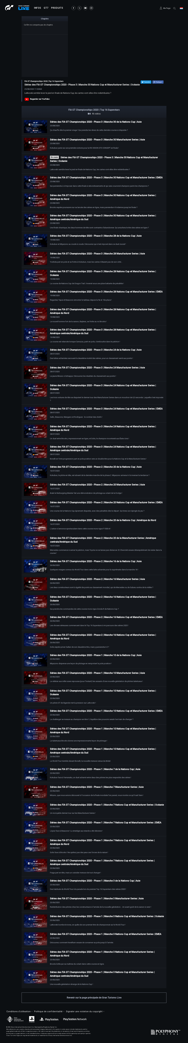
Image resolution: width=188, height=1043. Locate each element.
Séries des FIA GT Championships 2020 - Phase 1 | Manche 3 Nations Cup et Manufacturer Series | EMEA (105, 934)
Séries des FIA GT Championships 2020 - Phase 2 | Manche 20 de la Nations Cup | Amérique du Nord (103, 520)
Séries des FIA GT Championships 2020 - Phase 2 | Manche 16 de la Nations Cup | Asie (96, 561)
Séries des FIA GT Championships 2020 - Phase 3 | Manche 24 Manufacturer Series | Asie (97, 367)
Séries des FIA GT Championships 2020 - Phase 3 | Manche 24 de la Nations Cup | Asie (96, 349)
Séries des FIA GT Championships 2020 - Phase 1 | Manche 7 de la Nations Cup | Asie (95, 769)
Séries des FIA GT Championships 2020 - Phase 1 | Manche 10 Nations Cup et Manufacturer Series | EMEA (106, 711)
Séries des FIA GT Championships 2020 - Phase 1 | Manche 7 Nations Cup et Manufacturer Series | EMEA (105, 822)
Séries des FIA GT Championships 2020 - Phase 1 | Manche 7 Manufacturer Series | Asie (97, 787)
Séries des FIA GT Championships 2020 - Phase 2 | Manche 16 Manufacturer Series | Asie (97, 579)
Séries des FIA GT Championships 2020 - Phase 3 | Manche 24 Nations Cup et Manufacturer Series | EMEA (106, 408)
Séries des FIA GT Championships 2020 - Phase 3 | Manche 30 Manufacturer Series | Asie (97, 139)
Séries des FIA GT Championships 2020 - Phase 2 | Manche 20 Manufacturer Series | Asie (97, 484)
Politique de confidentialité (48, 1011)
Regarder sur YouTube (40, 99)
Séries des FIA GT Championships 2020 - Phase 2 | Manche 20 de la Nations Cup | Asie (96, 467)
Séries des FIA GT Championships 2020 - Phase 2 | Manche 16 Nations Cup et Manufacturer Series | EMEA (106, 617)
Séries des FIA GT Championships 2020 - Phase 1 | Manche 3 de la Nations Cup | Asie (95, 880)
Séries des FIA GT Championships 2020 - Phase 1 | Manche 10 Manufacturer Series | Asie (97, 673)
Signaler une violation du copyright (84, 1011)
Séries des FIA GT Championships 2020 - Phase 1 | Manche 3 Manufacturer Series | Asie (97, 898)
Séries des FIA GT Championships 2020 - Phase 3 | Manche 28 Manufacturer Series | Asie (97, 253)
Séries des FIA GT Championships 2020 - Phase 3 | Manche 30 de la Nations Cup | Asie (96, 122)
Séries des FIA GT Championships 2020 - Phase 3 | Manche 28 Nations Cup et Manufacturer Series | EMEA (106, 291)
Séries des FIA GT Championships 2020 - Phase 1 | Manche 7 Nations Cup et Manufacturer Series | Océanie (107, 804)
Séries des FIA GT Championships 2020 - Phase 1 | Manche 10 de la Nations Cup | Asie (96, 655)
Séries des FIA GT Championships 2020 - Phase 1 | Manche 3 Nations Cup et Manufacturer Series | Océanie (107, 916)
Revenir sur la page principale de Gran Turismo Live (94, 997)
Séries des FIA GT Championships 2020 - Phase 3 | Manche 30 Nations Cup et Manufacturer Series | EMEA (106, 177)
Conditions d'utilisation (19, 1011)
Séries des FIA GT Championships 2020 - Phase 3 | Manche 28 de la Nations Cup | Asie (96, 235)
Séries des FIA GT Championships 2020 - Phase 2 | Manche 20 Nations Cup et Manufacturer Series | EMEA (106, 502)
